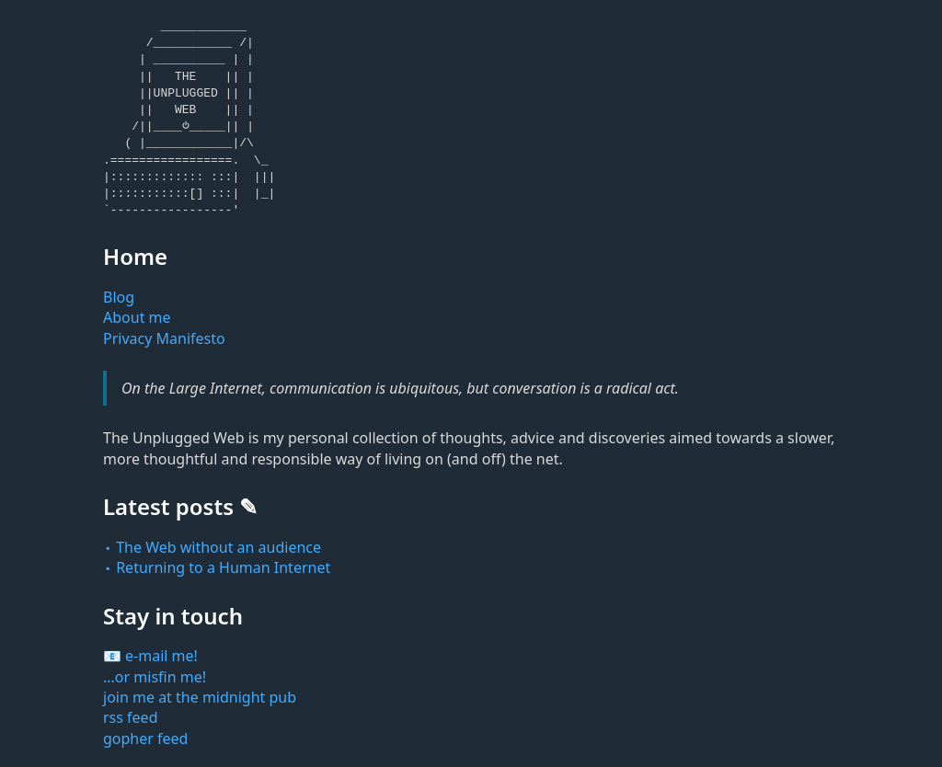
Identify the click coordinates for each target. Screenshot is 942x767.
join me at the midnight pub (199, 697)
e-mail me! (161, 656)
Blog (118, 297)
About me (137, 317)
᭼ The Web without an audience (212, 547)
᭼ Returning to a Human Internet (216, 567)
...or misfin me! (154, 677)
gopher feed (145, 738)
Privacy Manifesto (164, 338)
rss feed (130, 717)
